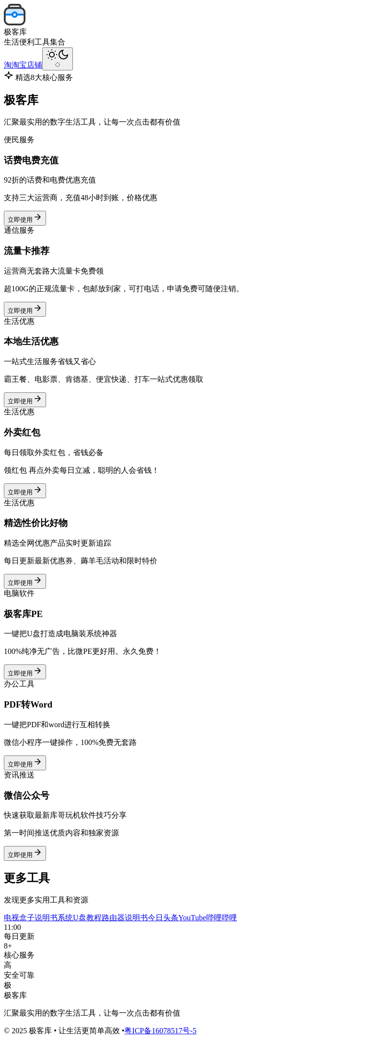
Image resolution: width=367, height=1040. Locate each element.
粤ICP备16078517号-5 (160, 1031)
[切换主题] (57, 58)
